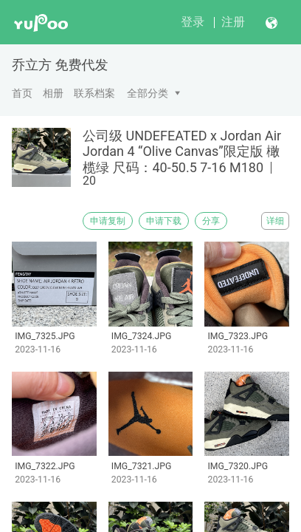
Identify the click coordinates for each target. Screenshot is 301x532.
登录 (192, 22)
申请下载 (163, 221)
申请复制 (107, 221)
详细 (275, 221)
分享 (211, 221)
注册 (233, 22)
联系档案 (94, 93)
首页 (22, 93)
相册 (53, 93)
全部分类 (147, 93)
